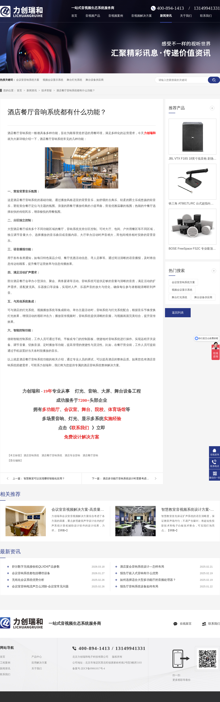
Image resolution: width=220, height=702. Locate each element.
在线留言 (186, 623)
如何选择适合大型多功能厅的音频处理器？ (148, 579)
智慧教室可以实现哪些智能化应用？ (44, 478)
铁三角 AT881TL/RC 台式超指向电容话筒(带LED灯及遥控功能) (192, 203)
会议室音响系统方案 (27, 79)
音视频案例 (115, 15)
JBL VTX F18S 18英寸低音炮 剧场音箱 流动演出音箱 (192, 158)
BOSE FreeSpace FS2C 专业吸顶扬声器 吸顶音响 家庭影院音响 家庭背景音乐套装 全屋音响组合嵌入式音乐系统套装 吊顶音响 (192, 248)
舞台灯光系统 (74, 79)
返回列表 (178, 312)
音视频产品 (92, 15)
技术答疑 (46, 90)
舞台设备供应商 (95, 79)
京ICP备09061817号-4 (93, 668)
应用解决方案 (39, 662)
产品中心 (37, 657)
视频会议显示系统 (53, 79)
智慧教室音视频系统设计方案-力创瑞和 (187, 509)
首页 (74, 15)
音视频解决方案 (141, 15)
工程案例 (5, 662)
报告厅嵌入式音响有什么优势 (139, 573)
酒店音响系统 (32, 455)
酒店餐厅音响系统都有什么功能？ (75, 90)
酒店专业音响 (73, 455)
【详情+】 (63, 530)
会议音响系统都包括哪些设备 (31, 573)
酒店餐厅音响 (90, 455)
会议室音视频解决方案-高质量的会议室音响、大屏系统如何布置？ (78, 509)
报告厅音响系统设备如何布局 (139, 586)
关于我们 (186, 15)
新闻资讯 (166, 15)
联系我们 (206, 15)
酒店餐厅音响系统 (52, 455)
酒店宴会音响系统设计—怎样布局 (142, 566)
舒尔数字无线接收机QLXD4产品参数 (36, 566)
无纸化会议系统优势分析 (28, 579)
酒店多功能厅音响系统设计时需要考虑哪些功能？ (127, 478)
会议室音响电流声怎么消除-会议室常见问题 (40, 586)
